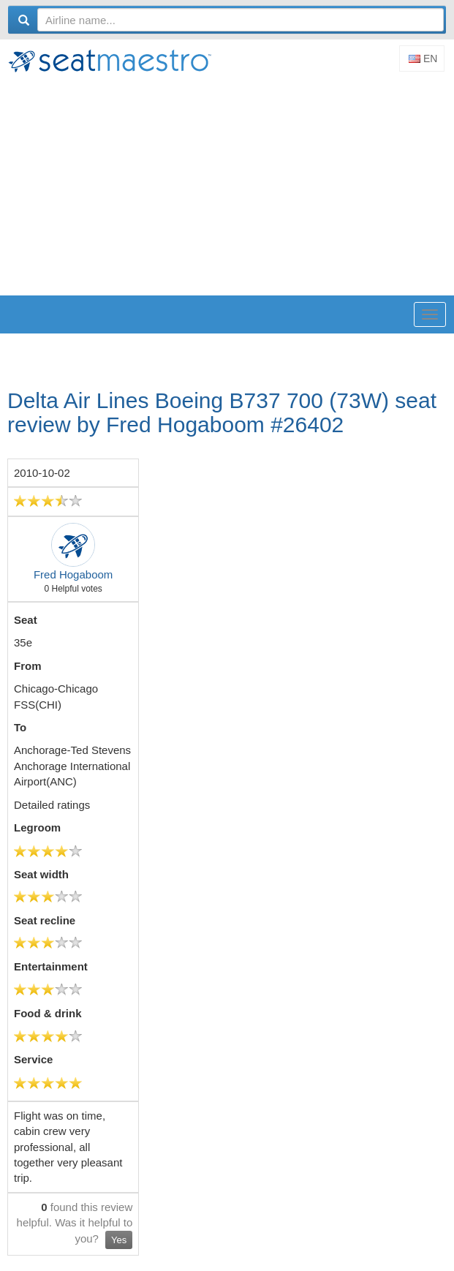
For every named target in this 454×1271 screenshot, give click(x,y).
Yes (118, 1239)
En (423, 58)
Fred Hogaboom (73, 574)
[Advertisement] (230, 185)
